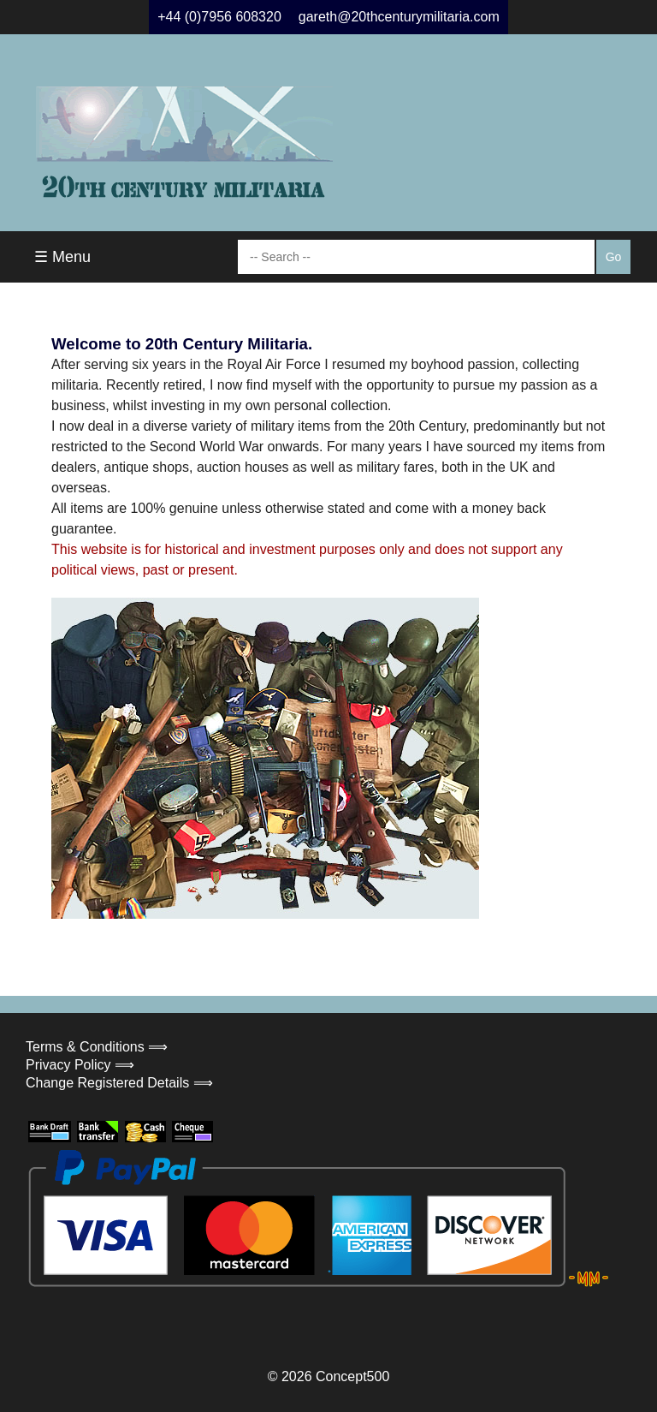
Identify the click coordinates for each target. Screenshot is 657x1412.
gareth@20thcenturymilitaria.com (399, 16)
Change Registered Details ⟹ (119, 1082)
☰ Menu (62, 256)
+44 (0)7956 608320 (219, 16)
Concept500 (352, 1376)
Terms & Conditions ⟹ (97, 1047)
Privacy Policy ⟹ (80, 1065)
